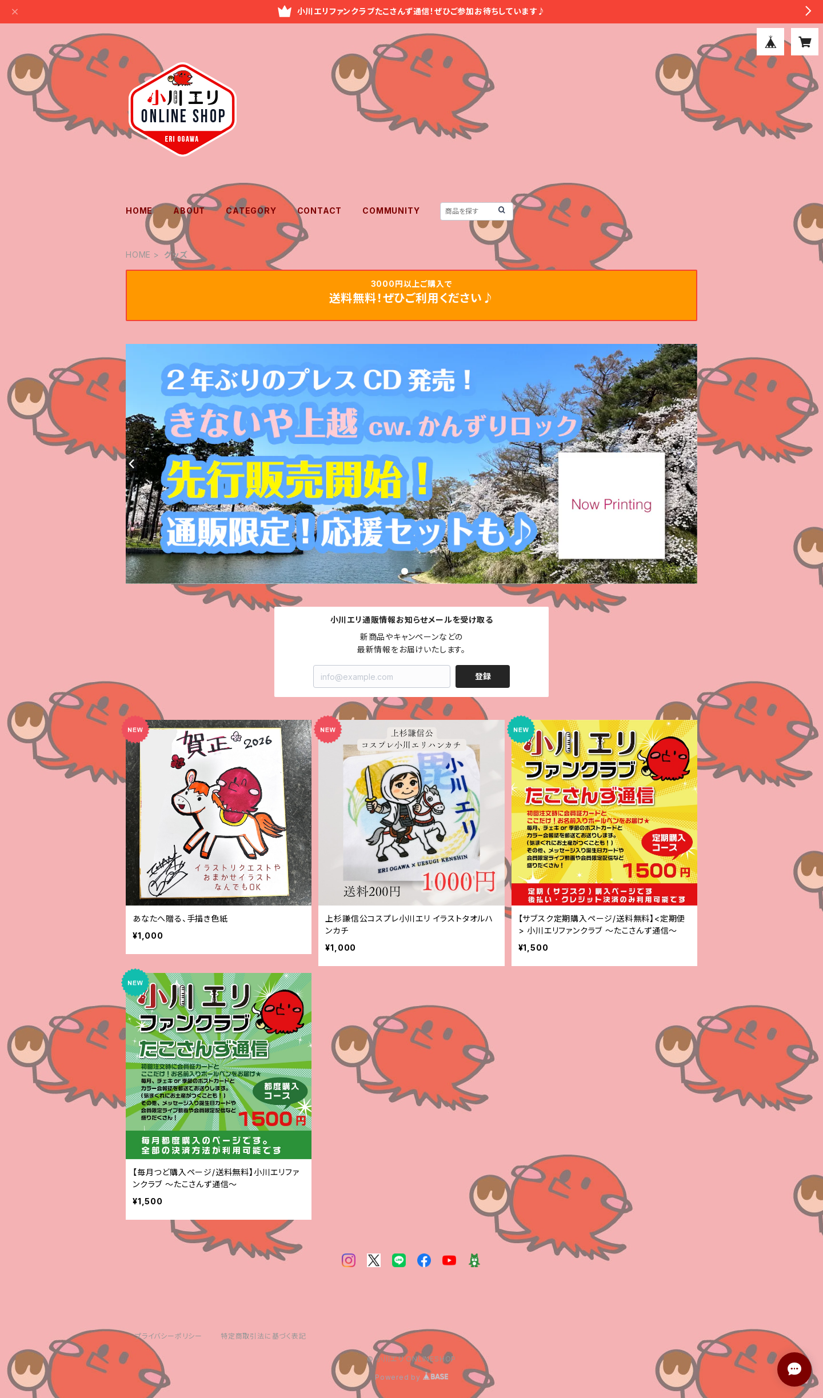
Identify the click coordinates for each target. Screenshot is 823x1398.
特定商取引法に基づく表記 (263, 1336)
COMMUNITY (391, 210)
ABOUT (189, 210)
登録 (483, 676)
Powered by (411, 1377)
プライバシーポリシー (168, 1336)
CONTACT (319, 210)
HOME (139, 210)
